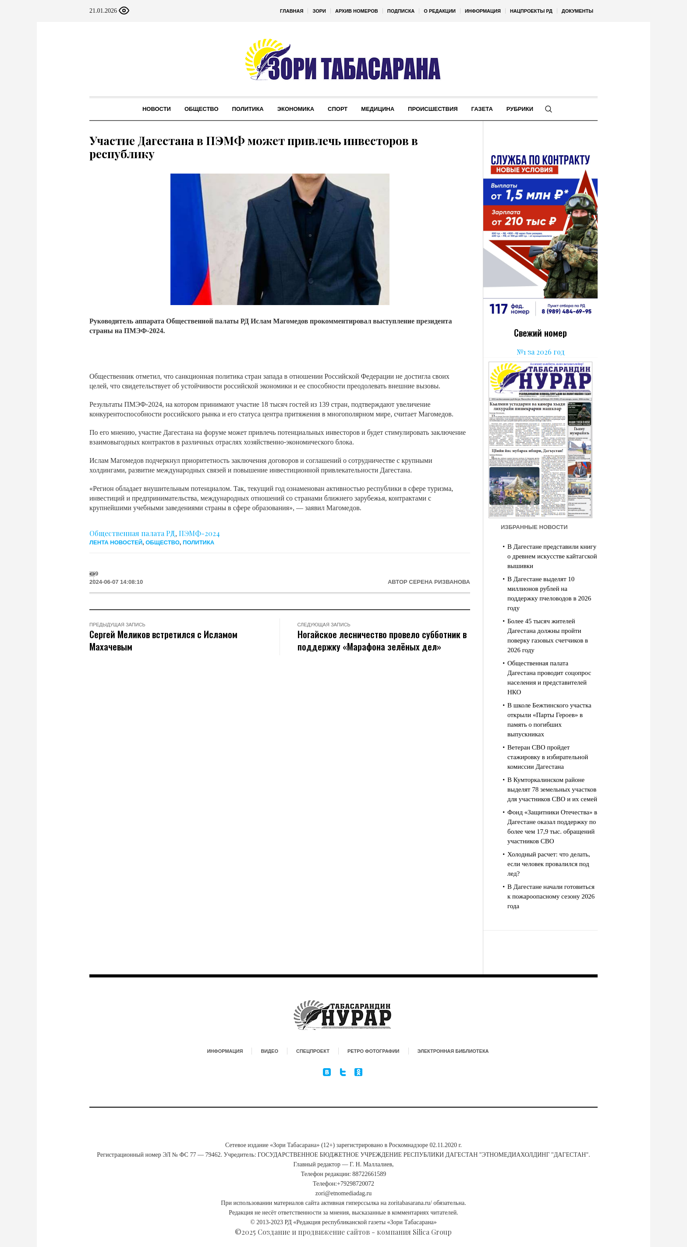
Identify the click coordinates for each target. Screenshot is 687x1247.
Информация (225, 1051)
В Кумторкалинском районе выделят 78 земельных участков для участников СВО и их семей (552, 789)
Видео (269, 1051)
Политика (198, 542)
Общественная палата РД (132, 533)
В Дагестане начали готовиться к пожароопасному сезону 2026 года (551, 896)
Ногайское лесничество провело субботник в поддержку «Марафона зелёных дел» (382, 640)
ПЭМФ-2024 (199, 533)
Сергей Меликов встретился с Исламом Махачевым (163, 640)
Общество (162, 542)
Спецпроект (312, 1051)
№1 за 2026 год (541, 351)
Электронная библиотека (453, 1051)
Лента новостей (115, 542)
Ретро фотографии (373, 1051)
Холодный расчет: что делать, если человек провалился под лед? (548, 864)
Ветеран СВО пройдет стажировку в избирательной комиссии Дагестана (547, 757)
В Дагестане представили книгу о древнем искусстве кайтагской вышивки (552, 556)
